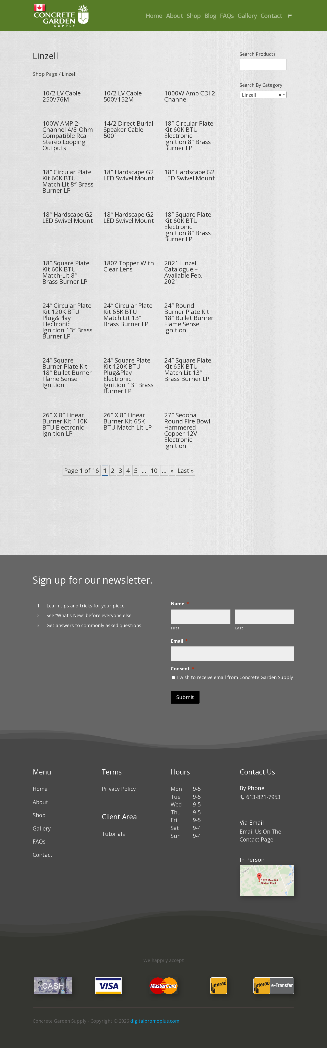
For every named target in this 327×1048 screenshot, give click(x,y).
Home (154, 17)
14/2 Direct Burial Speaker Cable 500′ (128, 129)
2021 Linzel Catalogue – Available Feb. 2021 (183, 272)
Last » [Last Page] (186, 470)
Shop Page (45, 74)
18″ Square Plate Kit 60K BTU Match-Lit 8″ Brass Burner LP (65, 272)
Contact (271, 17)
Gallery (247, 17)
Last (239, 627)
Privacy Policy (119, 788)
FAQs (227, 17)
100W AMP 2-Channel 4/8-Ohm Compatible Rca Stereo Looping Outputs (67, 135)
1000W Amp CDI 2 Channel (189, 96)
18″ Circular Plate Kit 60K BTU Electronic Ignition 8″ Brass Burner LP (188, 135)
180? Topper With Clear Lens (128, 266)
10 (154, 470)
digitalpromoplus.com (154, 1021)
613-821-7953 (260, 797)
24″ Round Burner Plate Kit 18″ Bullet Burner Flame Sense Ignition (189, 317)
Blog (210, 17)
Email (179, 641)
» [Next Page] (172, 470)
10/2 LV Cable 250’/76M (61, 96)
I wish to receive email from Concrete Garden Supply (235, 677)
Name (180, 604)
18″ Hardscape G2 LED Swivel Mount (128, 175)
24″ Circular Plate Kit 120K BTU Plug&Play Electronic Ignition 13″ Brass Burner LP (67, 320)
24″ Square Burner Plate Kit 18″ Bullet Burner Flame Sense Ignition (67, 372)
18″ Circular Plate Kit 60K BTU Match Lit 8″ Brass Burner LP (68, 181)
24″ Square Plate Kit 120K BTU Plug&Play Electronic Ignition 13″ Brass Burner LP (128, 375)
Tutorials (113, 833)
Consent (182, 669)
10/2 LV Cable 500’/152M (122, 96)
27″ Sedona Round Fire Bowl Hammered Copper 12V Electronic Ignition (187, 430)
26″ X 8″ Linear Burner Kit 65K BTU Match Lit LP (127, 421)
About (174, 17)
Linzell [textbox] (261, 95)
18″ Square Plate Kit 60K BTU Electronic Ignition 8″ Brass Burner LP (187, 226)
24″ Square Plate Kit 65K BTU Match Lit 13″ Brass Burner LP (187, 369)
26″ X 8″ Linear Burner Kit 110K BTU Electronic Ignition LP (64, 424)
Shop (194, 17)
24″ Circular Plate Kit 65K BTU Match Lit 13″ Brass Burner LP (128, 314)
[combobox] (263, 94)
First (175, 627)
